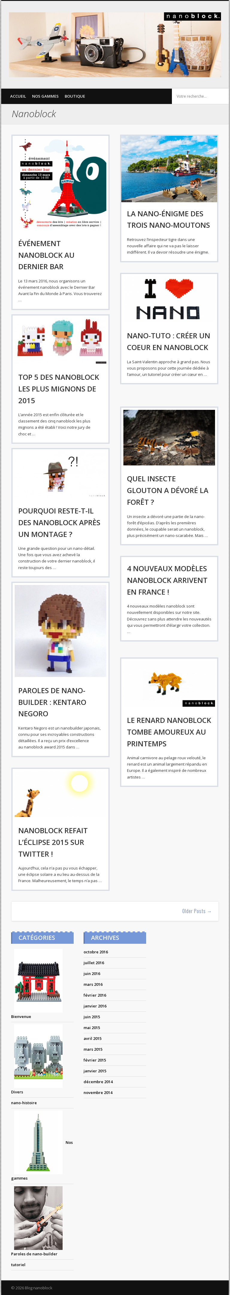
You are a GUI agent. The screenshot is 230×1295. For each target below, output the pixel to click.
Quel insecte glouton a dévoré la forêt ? (167, 490)
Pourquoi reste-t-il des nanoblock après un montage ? (59, 522)
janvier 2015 (95, 1071)
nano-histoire (24, 1102)
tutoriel (18, 1264)
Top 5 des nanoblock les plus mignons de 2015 (58, 388)
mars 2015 (93, 1049)
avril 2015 (93, 1038)
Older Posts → (197, 911)
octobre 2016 (96, 952)
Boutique (75, 96)
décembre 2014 (98, 1081)
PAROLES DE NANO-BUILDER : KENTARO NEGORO (52, 702)
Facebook (176, 6)
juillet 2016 (94, 962)
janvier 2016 (95, 1006)
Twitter (189, 6)
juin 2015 (92, 1016)
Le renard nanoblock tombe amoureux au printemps (169, 731)
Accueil (18, 96)
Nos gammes (45, 96)
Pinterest (201, 6)
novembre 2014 (98, 1092)
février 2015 (95, 1060)
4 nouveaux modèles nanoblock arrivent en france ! (167, 580)
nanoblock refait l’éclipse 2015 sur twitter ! (53, 842)
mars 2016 (93, 984)
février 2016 (95, 995)
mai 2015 (92, 1027)
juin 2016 (92, 973)
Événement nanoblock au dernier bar (46, 255)
